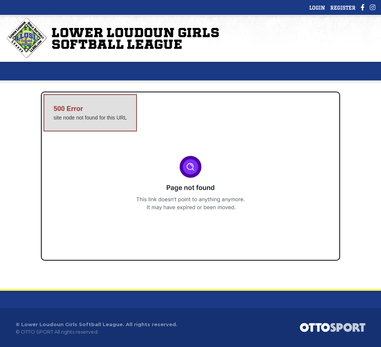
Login (317, 8)
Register (342, 8)
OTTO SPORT (37, 332)
